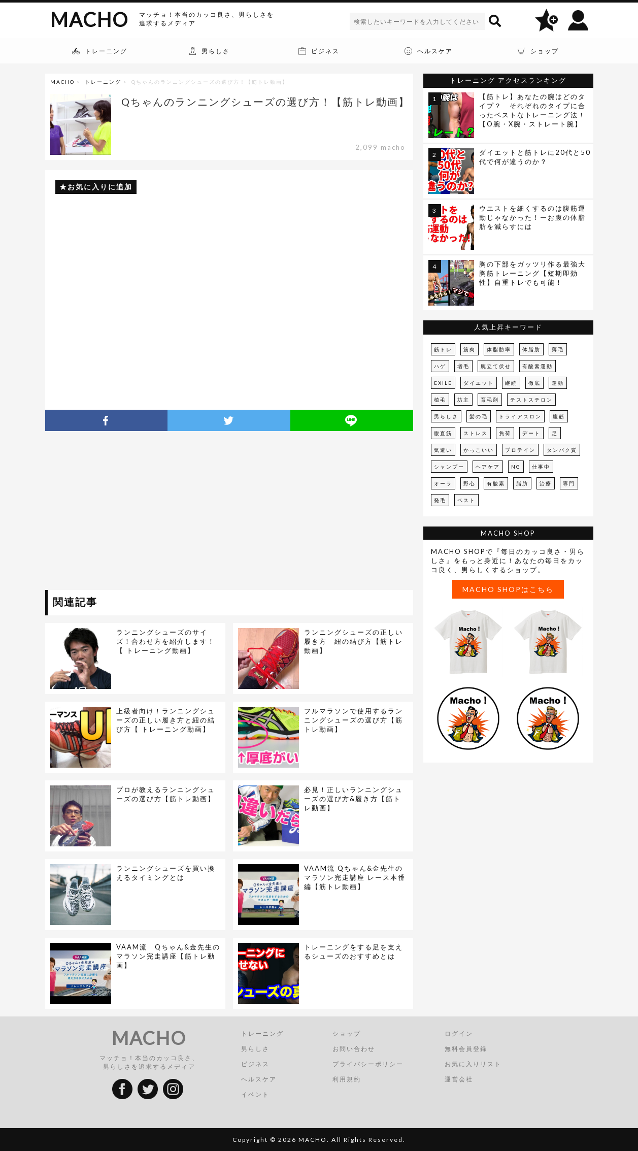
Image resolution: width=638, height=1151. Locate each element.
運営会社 (459, 1079)
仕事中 (541, 467)
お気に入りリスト (473, 1064)
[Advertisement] (138, 512)
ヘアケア (488, 467)
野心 (469, 483)
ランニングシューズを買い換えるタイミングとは (165, 872)
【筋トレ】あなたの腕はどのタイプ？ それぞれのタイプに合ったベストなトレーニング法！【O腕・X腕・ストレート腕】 (532, 110)
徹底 (534, 383)
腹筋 (559, 416)
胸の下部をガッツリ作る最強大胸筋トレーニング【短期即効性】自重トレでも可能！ (532, 273)
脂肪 (522, 483)
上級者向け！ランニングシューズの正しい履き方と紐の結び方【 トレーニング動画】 (165, 720)
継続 (511, 383)
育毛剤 (490, 400)
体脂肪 (531, 349)
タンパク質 (562, 450)
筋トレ (443, 349)
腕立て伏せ (496, 366)
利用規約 (346, 1079)
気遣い (443, 450)
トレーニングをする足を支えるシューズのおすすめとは (353, 951)
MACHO (89, 19)
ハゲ (440, 366)
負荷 (505, 433)
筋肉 (469, 349)
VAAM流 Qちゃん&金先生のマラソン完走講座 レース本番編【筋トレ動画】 (355, 877)
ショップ (346, 1033)
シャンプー (449, 467)
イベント (255, 1094)
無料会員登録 (466, 1049)
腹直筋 (443, 433)
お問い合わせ (353, 1049)
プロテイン (520, 450)
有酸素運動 (537, 366)
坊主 (463, 400)
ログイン (459, 1033)
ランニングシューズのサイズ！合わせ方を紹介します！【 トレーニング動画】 (165, 641)
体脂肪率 (499, 349)
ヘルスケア (259, 1079)
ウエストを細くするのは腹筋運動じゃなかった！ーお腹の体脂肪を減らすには (532, 217)
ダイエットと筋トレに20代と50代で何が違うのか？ (535, 157)
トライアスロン (520, 416)
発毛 (440, 500)
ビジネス (255, 1064)
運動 (558, 383)
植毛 (440, 400)
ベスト (466, 500)
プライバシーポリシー (368, 1064)
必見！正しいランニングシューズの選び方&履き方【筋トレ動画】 (353, 798)
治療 (546, 483)
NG (516, 467)
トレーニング (103, 82)
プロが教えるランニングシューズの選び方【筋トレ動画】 (165, 794)
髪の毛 (478, 416)
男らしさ (446, 416)
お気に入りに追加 (100, 186)
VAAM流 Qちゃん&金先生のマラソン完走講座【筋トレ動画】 (168, 956)
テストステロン (531, 400)
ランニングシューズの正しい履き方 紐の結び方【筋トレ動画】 (353, 641)
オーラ (443, 483)
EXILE (443, 383)
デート (531, 433)
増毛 (463, 366)
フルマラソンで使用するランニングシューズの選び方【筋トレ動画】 (353, 720)
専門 (569, 483)
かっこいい (478, 450)
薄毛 (558, 349)
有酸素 (496, 483)
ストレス (475, 433)
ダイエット (478, 383)
